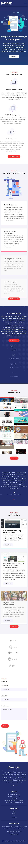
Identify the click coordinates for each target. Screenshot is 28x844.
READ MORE (14, 56)
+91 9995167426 (14, 834)
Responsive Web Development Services (14, 802)
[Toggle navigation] (25, 3)
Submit (5, 726)
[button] (13, 499)
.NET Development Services (14, 796)
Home (14, 811)
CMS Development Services (14, 794)
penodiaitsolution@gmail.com (14, 831)
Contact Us (14, 817)
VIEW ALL (14, 458)
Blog (14, 815)
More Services (14, 156)
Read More (8, 552)
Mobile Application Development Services (14, 800)
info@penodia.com (14, 833)
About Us (14, 813)
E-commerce (14, 798)
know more (14, 340)
